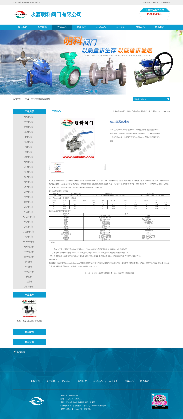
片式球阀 (152, 111)
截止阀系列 (29, 142)
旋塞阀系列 (29, 167)
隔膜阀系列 (29, 202)
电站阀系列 (29, 117)
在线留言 (156, 2)
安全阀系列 (29, 127)
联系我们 (146, 2)
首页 (128, 111)
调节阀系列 (29, 122)
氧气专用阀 (29, 252)
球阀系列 (29, 147)
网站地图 (166, 2)
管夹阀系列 (29, 222)
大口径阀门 (29, 287)
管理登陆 (87, 409)
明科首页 (35, 381)
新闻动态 (81, 27)
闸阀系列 (29, 137)
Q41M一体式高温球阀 (100, 273)
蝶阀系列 (29, 152)
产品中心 (61, 27)
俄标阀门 (29, 267)
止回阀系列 (29, 157)
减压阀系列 (29, 132)
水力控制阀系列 (29, 217)
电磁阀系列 (29, 162)
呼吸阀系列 (29, 182)
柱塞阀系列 (29, 172)
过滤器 (29, 282)
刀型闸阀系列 (29, 232)
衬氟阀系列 (29, 237)
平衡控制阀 (29, 272)
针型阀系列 (29, 212)
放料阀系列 (29, 187)
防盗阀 (29, 277)
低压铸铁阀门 (29, 242)
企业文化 (120, 27)
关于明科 (42, 27)
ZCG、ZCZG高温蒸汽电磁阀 (37, 99)
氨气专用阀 (29, 257)
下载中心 (140, 27)
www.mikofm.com (72, 263)
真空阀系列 (29, 227)
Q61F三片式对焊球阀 (126, 273)
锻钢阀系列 (29, 197)
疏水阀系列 (29, 177)
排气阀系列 (29, 192)
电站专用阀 (29, 247)
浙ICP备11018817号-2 (75, 409)
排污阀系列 (29, 207)
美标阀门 (29, 262)
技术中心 (101, 27)
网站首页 (22, 27)
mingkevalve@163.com (74, 399)
